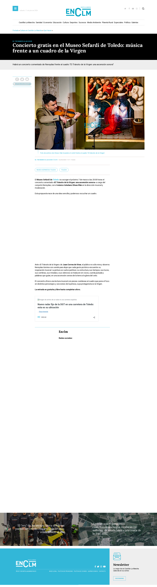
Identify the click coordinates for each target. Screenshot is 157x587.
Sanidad (39, 22)
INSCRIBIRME (119, 578)
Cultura (66, 22)
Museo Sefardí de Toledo (46, 170)
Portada (15, 30)
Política (127, 22)
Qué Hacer (47, 30)
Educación (57, 22)
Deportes (74, 22)
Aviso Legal (53, 571)
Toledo (64, 170)
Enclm (55, 160)
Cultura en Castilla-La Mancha (31, 30)
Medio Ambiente (94, 22)
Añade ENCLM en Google (22, 84)
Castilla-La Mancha (27, 22)
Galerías (134, 22)
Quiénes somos (93, 571)
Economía (47, 22)
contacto (102, 571)
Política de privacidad (65, 571)
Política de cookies (80, 571)
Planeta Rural (107, 22)
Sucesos (82, 22)
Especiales (118, 22)
